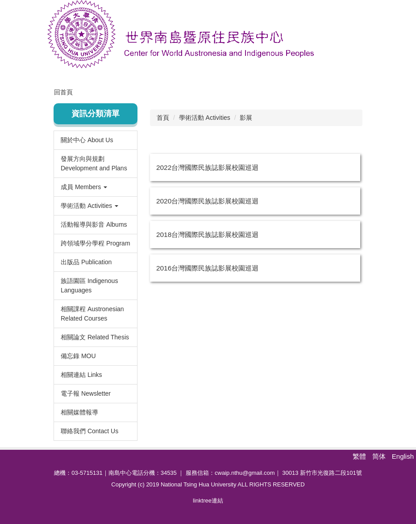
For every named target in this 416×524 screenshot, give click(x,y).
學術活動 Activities (204, 117)
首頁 (163, 117)
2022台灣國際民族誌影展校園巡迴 (207, 167)
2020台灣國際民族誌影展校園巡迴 (207, 201)
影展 (246, 117)
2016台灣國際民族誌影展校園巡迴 (207, 268)
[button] (95, 187)
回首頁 (63, 92)
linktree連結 (208, 500)
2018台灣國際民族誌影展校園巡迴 (207, 234)
